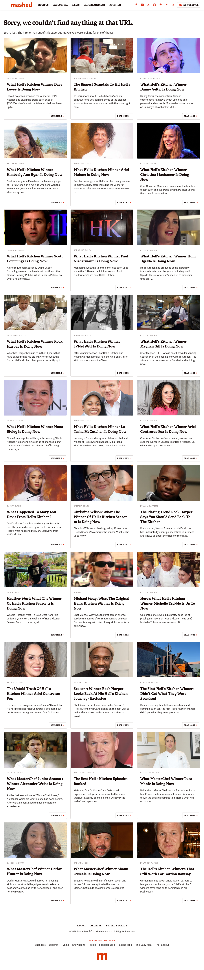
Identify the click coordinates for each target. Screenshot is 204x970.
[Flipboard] (167, 5)
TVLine (65, 945)
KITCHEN (115, 4)
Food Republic (107, 945)
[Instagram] (154, 5)
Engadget (40, 945)
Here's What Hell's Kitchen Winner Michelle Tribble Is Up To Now (167, 603)
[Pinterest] (160, 5)
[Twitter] (148, 5)
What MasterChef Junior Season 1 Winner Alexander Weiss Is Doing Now (35, 783)
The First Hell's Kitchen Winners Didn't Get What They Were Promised (167, 693)
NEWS (76, 4)
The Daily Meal (144, 945)
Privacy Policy (116, 925)
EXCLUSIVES (60, 4)
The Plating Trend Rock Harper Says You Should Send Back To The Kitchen (166, 517)
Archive (96, 925)
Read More (56, 116)
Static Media (84, 931)
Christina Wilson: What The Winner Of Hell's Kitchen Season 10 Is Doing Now (100, 517)
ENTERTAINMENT (94, 4)
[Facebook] (136, 5)
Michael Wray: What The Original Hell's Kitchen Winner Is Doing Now (101, 603)
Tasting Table (125, 945)
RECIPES (43, 4)
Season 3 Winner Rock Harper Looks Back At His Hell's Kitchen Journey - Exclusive (101, 693)
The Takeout (162, 945)
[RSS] (173, 5)
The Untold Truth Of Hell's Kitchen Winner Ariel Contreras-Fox (34, 693)
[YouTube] (142, 5)
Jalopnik (53, 945)
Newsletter (189, 5)
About (81, 925)
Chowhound (78, 945)
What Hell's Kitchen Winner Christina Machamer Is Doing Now (164, 174)
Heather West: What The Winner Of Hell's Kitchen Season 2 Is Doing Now (34, 603)
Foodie (92, 945)
